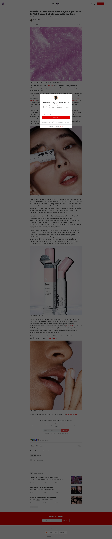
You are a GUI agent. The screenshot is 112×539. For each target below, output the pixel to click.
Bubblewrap (50, 86)
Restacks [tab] (39, 455)
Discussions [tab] (40, 473)
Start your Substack (51, 532)
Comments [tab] (33, 455)
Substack (49, 536)
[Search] (91, 3)
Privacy (55, 529)
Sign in (107, 4)
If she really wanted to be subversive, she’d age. (42, 489)
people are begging (72, 100)
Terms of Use (63, 121)
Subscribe (100, 4)
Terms (59, 529)
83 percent (69, 326)
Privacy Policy (67, 122)
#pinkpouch (73, 96)
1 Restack (47, 440)
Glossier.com (53, 338)
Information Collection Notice (55, 122)
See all (33, 507)
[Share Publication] (94, 3)
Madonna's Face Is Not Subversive (42, 487)
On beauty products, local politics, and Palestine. (42, 499)
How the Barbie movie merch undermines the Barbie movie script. (46, 479)
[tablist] (36, 455)
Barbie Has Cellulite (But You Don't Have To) (45, 477)
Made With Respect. (72, 414)
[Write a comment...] (57, 462)
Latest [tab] (35, 473)
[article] (56, 480)
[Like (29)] (32, 24)
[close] (70, 96)
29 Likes (42, 440)
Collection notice (65, 529)
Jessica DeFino (36, 19)
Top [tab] (31, 473)
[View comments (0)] (37, 24)
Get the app (63, 532)
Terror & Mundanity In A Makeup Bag (43, 497)
